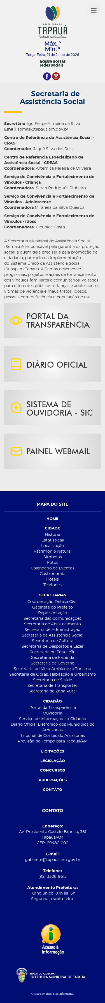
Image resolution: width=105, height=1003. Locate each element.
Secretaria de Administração (52, 630)
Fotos (52, 563)
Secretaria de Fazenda (52, 658)
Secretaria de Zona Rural (53, 691)
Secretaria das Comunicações (52, 619)
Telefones (52, 585)
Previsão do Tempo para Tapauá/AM (53, 741)
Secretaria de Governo (52, 663)
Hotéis (52, 579)
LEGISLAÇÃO (52, 761)
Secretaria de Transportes (52, 686)
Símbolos (52, 557)
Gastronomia (53, 574)
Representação (52, 613)
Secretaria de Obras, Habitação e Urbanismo (52, 674)
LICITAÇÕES (52, 751)
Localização (52, 546)
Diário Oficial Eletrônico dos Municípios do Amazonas (53, 727)
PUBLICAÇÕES (53, 780)
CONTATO (52, 790)
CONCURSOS (52, 770)
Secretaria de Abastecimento (52, 624)
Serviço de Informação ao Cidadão (52, 719)
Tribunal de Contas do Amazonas (52, 736)
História (52, 535)
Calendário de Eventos (52, 568)
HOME (52, 519)
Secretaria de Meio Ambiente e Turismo (52, 669)
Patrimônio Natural (53, 551)
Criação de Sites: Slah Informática (52, 993)
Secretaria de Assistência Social (52, 635)
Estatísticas (52, 540)
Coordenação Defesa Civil (52, 602)
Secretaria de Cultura (52, 641)
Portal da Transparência (52, 708)
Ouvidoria (52, 713)
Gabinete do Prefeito (52, 607)
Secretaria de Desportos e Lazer (53, 647)
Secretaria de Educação (53, 652)
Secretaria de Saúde (52, 680)
